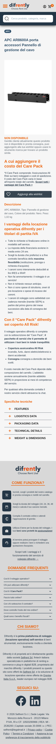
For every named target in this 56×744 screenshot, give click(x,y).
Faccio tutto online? (13, 597)
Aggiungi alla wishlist (29, 194)
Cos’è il (13, 591)
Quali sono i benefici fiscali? (17, 616)
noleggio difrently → (28, 559)
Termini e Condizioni (23, 733)
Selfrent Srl (27, 657)
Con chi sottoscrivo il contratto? (18, 604)
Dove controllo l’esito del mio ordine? (21, 610)
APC (8, 31)
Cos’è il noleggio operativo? (16, 579)
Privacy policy (35, 729)
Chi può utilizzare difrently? (16, 585)
